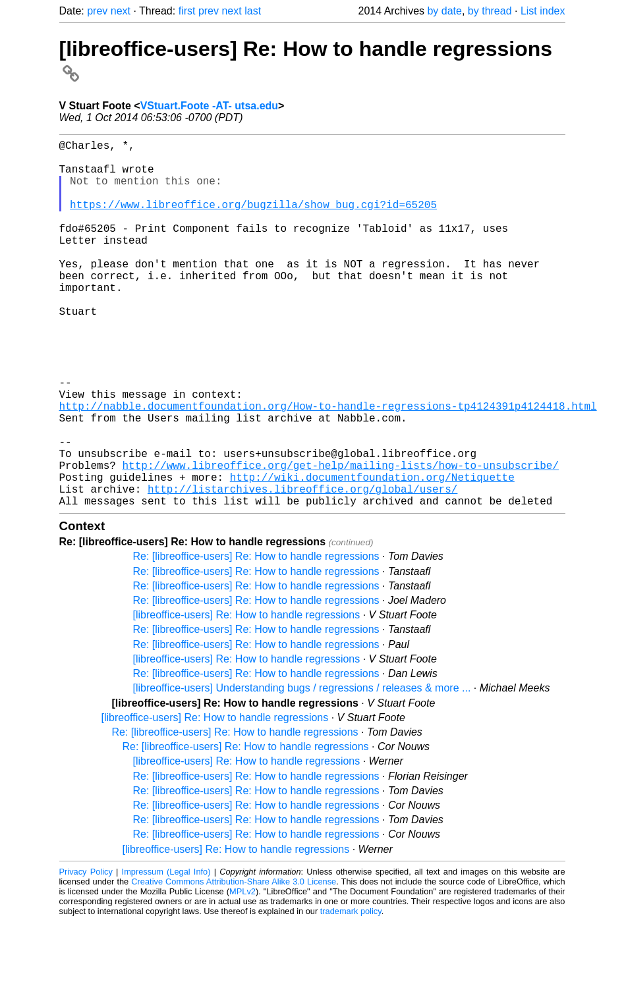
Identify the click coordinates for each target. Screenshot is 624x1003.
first (187, 10)
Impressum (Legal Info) (166, 953)
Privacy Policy (86, 953)
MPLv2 (242, 973)
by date (444, 10)
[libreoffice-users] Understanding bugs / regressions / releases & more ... (302, 769)
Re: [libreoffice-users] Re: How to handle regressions (256, 637)
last (252, 10)
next (120, 10)
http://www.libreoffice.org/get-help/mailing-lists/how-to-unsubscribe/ (341, 538)
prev (97, 10)
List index (543, 10)
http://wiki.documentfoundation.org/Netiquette (372, 553)
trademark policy (351, 993)
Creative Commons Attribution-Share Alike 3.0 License (233, 963)
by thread (490, 10)
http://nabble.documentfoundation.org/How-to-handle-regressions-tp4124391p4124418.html (328, 466)
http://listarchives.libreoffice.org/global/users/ (302, 567)
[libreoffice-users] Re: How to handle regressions (246, 696)
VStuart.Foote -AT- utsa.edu (209, 105)
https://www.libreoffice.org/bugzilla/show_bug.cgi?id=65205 (253, 220)
